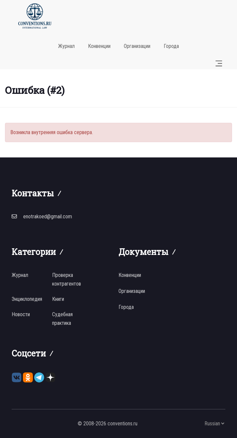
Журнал (66, 46)
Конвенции (99, 46)
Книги (58, 299)
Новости (21, 314)
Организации (137, 46)
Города (171, 46)
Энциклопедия (27, 299)
